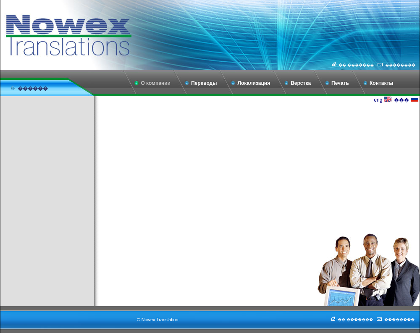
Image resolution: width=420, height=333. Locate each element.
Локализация (253, 83)
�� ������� (352, 65)
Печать (340, 83)
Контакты (382, 83)
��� (406, 100)
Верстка (301, 83)
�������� (396, 65)
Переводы (204, 83)
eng (382, 100)
